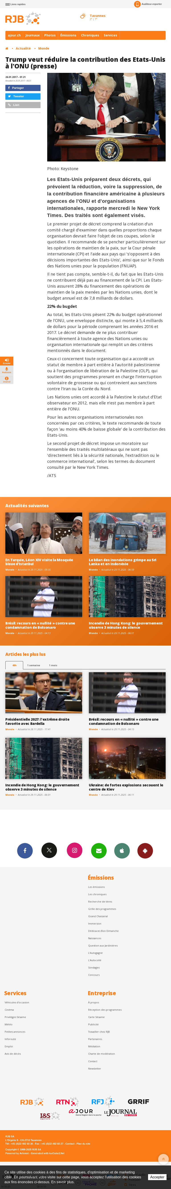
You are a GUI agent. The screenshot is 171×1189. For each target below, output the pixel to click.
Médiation (94, 1046)
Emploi (9, 1046)
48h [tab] (14, 665)
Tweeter (16, 96)
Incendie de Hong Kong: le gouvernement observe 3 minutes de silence (126, 625)
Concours (94, 974)
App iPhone (122, 850)
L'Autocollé (94, 960)
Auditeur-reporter (148, 4)
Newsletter (94, 1068)
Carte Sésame (96, 1017)
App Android (145, 850)
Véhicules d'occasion (17, 1002)
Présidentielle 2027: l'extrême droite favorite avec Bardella (37, 721)
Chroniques (90, 35)
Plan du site (83, 1143)
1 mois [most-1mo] (53, 665)
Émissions (68, 35)
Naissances (94, 938)
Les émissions (96, 886)
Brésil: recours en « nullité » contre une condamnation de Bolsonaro (40, 625)
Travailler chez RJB (99, 1031)
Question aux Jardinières (103, 945)
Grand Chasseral (98, 916)
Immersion (94, 923)
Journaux (32, 35)
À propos (93, 1002)
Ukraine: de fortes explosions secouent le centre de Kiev (126, 787)
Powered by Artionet (17, 1153)
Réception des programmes (105, 1009)
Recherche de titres (100, 901)
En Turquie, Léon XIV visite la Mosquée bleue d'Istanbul (39, 562)
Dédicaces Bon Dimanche (103, 930)
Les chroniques (97, 894)
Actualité (23, 48)
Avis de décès (13, 1053)
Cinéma (9, 1009)
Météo (8, 1024)
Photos (50, 35)
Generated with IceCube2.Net (47, 1153)
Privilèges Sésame (15, 1017)
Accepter (157, 1177)
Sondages (94, 967)
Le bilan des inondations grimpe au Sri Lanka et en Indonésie (122, 562)
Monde (43, 48)
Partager (16, 87)
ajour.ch (14, 35)
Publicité (93, 1024)
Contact (92, 1061)
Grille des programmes (102, 908)
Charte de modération (101, 1053)
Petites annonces (15, 1031)
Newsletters (99, 850)
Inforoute (10, 1039)
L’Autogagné (95, 952)
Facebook (25, 850)
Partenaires (95, 1039)
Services (110, 35)
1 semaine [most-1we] (33, 665)
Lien (13, 105)
